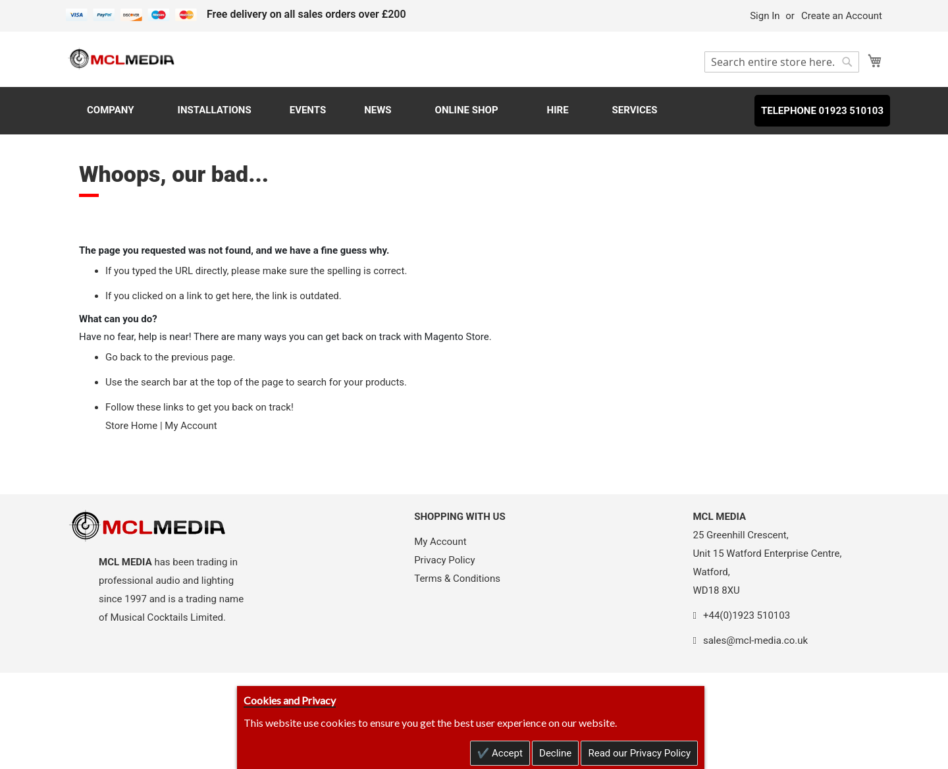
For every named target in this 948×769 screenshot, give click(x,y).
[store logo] (122, 58)
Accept (506, 753)
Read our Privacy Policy (639, 753)
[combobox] (781, 61)
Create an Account (841, 16)
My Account (191, 426)
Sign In (764, 16)
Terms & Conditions (457, 578)
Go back (123, 357)
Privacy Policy (444, 560)
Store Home (131, 426)
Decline (555, 753)
